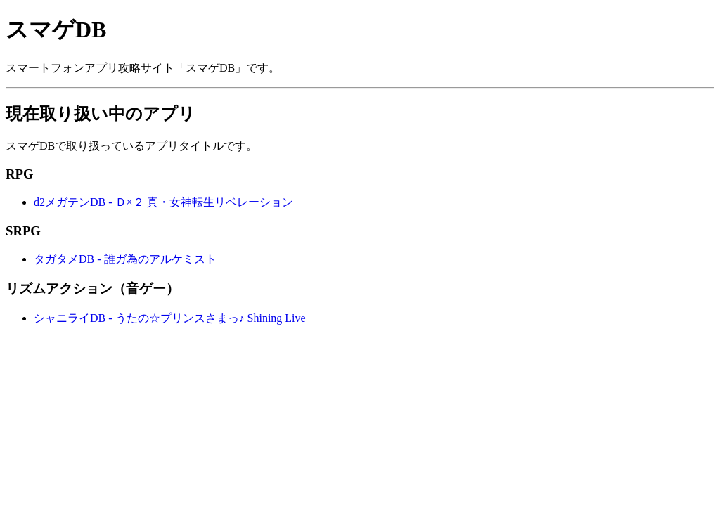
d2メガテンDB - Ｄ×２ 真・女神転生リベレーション (163, 202)
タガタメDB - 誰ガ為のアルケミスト (125, 259)
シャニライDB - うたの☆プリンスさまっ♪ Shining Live (170, 318)
